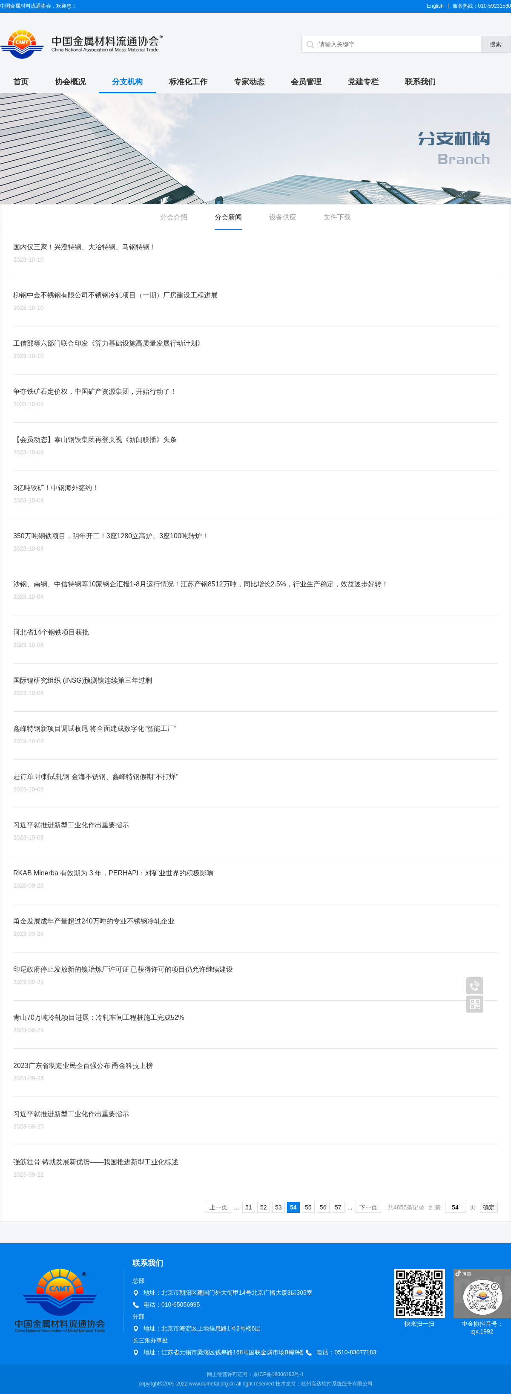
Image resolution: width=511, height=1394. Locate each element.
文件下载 (337, 217)
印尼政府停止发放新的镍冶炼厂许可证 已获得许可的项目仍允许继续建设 (123, 969)
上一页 (218, 1207)
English (435, 6)
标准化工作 (188, 82)
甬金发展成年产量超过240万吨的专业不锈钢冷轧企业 (94, 921)
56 (323, 1207)
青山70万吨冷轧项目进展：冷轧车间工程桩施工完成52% (98, 1017)
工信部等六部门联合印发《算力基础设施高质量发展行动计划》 (108, 343)
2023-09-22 (28, 1174)
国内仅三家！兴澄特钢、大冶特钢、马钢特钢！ (84, 247)
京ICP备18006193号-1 (278, 1374)
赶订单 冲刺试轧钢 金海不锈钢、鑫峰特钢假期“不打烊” (95, 776)
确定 (489, 1207)
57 (338, 1207)
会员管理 (306, 82)
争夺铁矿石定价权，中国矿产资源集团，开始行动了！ (95, 391)
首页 (21, 82)
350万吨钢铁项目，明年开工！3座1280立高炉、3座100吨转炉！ (111, 536)
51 (248, 1207)
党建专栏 (363, 82)
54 (293, 1207)
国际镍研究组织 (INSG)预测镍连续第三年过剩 (82, 680)
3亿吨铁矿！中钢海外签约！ (56, 487)
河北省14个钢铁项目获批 (51, 632)
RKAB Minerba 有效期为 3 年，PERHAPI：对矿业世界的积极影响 (113, 873)
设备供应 (282, 217)
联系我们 (420, 82)
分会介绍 (173, 217)
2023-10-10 (28, 259)
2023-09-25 (28, 981)
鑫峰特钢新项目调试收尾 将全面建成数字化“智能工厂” (94, 728)
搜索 (496, 44)
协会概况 (70, 82)
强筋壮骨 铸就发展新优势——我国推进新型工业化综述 (95, 1162)
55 (308, 1207)
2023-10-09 (28, 404)
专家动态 (249, 82)
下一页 (368, 1207)
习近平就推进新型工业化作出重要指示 (71, 824)
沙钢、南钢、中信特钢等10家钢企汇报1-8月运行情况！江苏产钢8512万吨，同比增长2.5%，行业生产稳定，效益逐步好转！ (200, 584)
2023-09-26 (28, 885)
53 (278, 1207)
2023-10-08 (28, 500)
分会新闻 (228, 217)
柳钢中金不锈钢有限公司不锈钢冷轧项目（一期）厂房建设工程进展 (115, 295)
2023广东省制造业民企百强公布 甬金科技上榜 (83, 1065)
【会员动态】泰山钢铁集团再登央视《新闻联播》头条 (95, 439)
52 (263, 1207)
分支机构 (127, 82)
